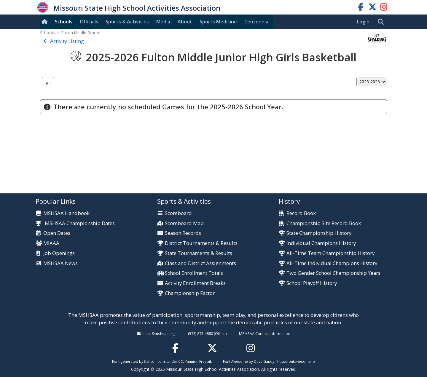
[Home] (45, 22)
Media (163, 21)
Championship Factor (190, 293)
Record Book (301, 213)
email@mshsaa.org (159, 333)
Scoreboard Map (184, 223)
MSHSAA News (60, 263)
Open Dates (56, 233)
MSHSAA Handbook (66, 213)
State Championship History (318, 233)
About (185, 21)
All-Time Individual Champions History (331, 263)
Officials (89, 21)
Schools (63, 21)
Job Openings (59, 253)
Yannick (191, 361)
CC (180, 361)
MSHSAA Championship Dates (75, 223)
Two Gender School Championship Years (333, 273)
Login (363, 21)
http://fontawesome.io (296, 361)
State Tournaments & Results (198, 253)
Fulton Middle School (80, 32)
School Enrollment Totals (194, 273)
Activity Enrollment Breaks (195, 283)
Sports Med (218, 21)
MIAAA (51, 243)
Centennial (257, 21)
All (48, 83)
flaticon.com (154, 361)
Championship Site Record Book (323, 223)
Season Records (183, 233)
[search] (382, 22)
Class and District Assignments (200, 263)
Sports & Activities (127, 21)
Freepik (205, 361)
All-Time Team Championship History (330, 253)
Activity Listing (67, 41)
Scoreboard (178, 213)
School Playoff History (311, 283)
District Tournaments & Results (201, 243)
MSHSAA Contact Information (264, 333)
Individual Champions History (321, 243)
